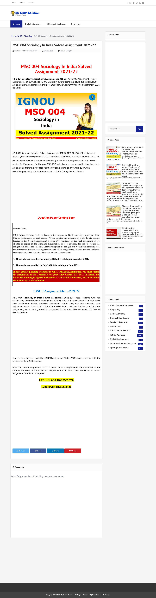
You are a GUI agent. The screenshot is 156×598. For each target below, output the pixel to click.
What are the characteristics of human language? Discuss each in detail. (132, 231)
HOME (14, 2)
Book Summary (117, 314)
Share (38, 451)
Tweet (21, 451)
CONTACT (31, 2)
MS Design (106, 595)
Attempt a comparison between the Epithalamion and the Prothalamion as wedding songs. (132, 151)
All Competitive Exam (56, 24)
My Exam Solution (67, 595)
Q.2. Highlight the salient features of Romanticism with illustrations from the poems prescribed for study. (132, 170)
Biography (75, 24)
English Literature (33, 24)
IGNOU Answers (117, 335)
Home (16, 24)
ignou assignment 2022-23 (123, 343)
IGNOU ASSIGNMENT (120, 331)
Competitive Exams (119, 318)
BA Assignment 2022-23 (121, 305)
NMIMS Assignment (119, 339)
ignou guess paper (119, 347)
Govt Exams (116, 326)
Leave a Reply (66, 51)
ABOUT (22, 2)
